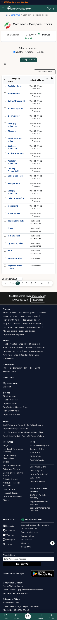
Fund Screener (31, 344)
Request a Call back (29, 532)
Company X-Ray (37, 449)
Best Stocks (24, 313)
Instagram (9, 540)
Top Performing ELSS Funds (15, 428)
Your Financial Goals (12, 465)
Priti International (16, 153)
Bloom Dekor (14, 116)
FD (10, 368)
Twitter (7, 544)
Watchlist (7, 387)
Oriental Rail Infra (16, 198)
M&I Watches (14, 236)
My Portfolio (35, 456)
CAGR (37, 368)
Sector (30, 52)
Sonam (11, 228)
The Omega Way (37, 470)
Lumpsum (17, 368)
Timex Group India (16, 221)
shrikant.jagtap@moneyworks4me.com (26, 590)
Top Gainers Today (31, 320)
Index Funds (8, 358)
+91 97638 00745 (20, 593)
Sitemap (6, 500)
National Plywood (16, 109)
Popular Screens (38, 313)
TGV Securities (15, 258)
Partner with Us (27, 536)
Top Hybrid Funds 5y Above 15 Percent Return (23, 436)
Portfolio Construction (12, 496)
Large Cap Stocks (27, 331)
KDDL (10, 251)
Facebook (9, 530)
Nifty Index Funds (10, 355)
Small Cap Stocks (33, 327)
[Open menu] (3, 8)
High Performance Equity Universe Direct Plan (23, 432)
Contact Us (26, 547)
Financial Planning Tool (40, 445)
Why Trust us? (36, 478)
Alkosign (12, 131)
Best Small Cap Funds (35, 347)
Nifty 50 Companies (12, 323)
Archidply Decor (15, 86)
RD (25, 368)
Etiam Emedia (14, 94)
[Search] (28, 616)
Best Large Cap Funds (33, 351)
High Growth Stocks (12, 320)
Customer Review (37, 481)
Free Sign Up (22, 564)
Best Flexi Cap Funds (12, 351)
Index (40, 52)
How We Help (9, 489)
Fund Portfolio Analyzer (13, 347)
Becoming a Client (38, 467)
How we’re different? (39, 474)
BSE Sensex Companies (13, 327)
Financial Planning (11, 493)
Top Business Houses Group (15, 407)
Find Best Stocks (10, 400)
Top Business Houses (28, 316)
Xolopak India (14, 183)
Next (42, 283)
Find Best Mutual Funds (13, 344)
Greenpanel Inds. (15, 176)
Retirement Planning (11, 469)
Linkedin (8, 526)
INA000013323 (20, 300)
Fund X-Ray (35, 452)
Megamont (13, 206)
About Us (25, 543)
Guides (6, 462)
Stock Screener (9, 313)
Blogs (5, 445)
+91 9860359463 (29, 528)
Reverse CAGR (9, 371)
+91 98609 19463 (20, 610)
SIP (4, 368)
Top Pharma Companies (13, 334)
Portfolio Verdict (37, 460)
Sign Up (50, 8)
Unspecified (36, 258)
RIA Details (38, 300)
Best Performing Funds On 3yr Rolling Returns (23, 425)
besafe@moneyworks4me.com (35, 525)
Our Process (26, 539)
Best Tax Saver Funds (30, 355)
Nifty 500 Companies (32, 323)
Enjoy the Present (10, 479)
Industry (18, 52)
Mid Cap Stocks (10, 331)
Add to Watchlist (44, 72)
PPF (31, 368)
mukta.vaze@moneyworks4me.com (24, 606)
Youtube (8, 535)
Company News (10, 316)
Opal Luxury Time (16, 243)
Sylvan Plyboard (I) (16, 101)
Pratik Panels (14, 213)
